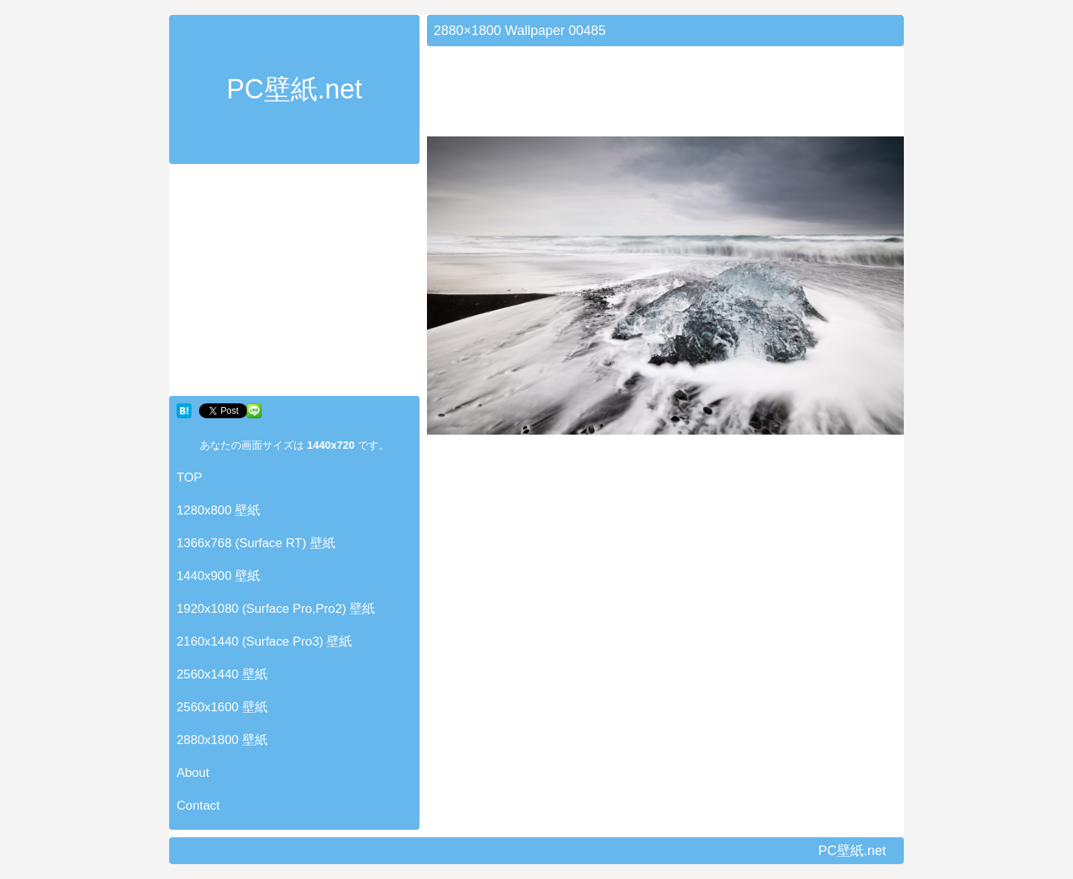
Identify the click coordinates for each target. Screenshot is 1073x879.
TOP (189, 477)
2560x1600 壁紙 (222, 707)
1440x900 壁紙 (218, 576)
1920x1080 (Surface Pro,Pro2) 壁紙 (276, 609)
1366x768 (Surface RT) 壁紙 (256, 543)
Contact (198, 805)
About (193, 773)
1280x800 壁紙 (218, 510)
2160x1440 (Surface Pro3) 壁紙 (264, 641)
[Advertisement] (294, 283)
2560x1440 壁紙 (222, 674)
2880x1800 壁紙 (222, 740)
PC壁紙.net (294, 89)
